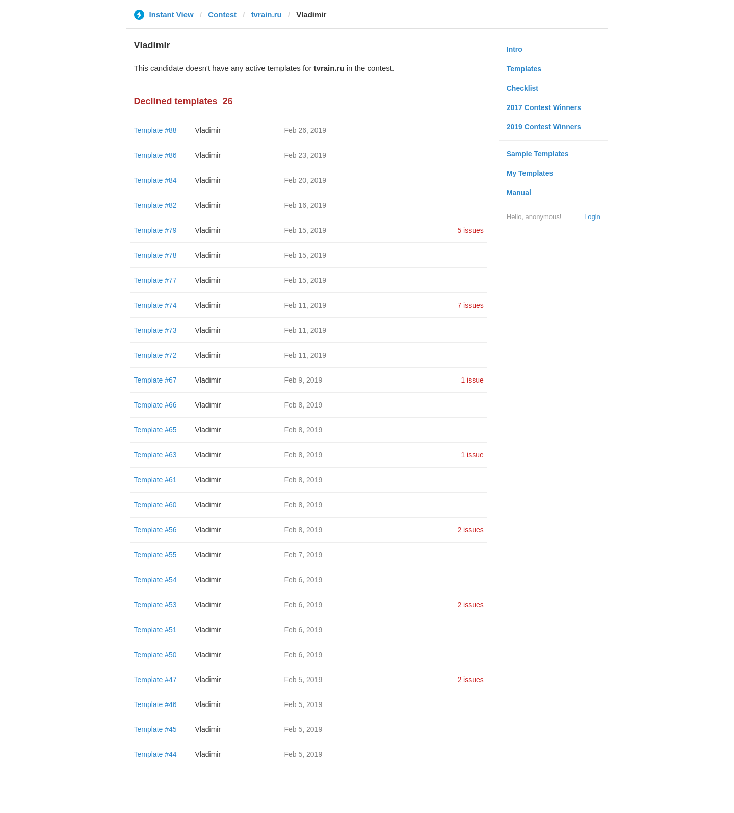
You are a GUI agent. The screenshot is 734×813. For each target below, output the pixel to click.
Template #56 (155, 530)
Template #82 (155, 205)
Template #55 (155, 555)
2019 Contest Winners (544, 127)
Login (592, 217)
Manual (519, 192)
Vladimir (208, 130)
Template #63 (155, 455)
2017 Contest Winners (544, 107)
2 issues (470, 530)
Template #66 (155, 405)
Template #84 (155, 180)
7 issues (470, 305)
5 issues (470, 230)
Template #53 (155, 605)
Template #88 (155, 130)
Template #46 (155, 704)
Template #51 (155, 630)
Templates (524, 69)
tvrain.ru (266, 14)
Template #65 (155, 430)
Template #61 (155, 480)
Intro (514, 49)
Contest (222, 14)
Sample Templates (538, 154)
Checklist (522, 88)
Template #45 (155, 729)
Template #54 (155, 580)
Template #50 (155, 655)
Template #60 (155, 505)
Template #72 (155, 355)
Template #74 (155, 305)
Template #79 (155, 230)
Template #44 (155, 754)
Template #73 (155, 330)
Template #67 (155, 380)
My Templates (530, 173)
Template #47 (155, 679)
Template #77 (155, 280)
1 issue (472, 380)
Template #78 (155, 255)
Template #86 (155, 155)
